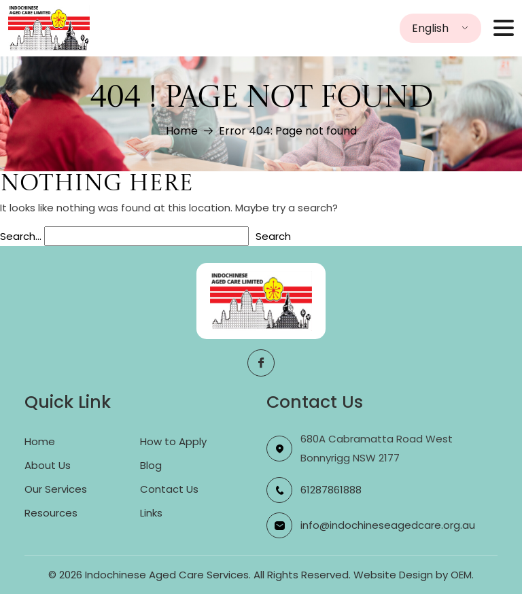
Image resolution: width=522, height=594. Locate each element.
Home (181, 131)
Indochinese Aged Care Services (167, 574)
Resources (50, 513)
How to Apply (173, 441)
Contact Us (169, 489)
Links (151, 513)
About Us (47, 465)
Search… (20, 236)
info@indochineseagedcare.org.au (387, 525)
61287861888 (331, 490)
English (430, 28)
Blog (151, 465)
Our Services (55, 489)
